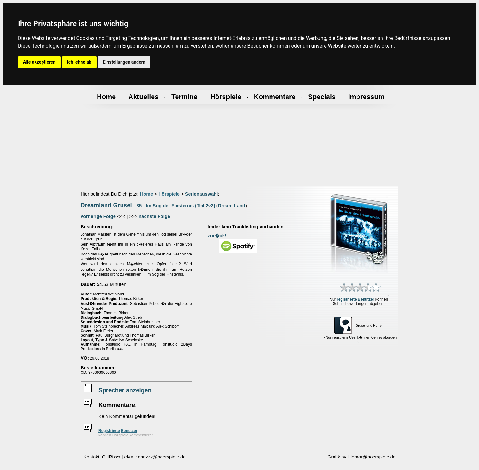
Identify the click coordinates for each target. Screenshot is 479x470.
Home (146, 194)
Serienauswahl (201, 194)
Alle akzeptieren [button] (39, 62)
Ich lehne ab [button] (79, 62)
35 (139, 205)
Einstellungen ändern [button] (124, 62)
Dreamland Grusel (106, 205)
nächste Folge (154, 216)
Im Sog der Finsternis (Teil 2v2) (180, 205)
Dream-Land (232, 205)
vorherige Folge (98, 216)
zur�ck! (217, 235)
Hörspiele (169, 194)
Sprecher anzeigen (125, 390)
